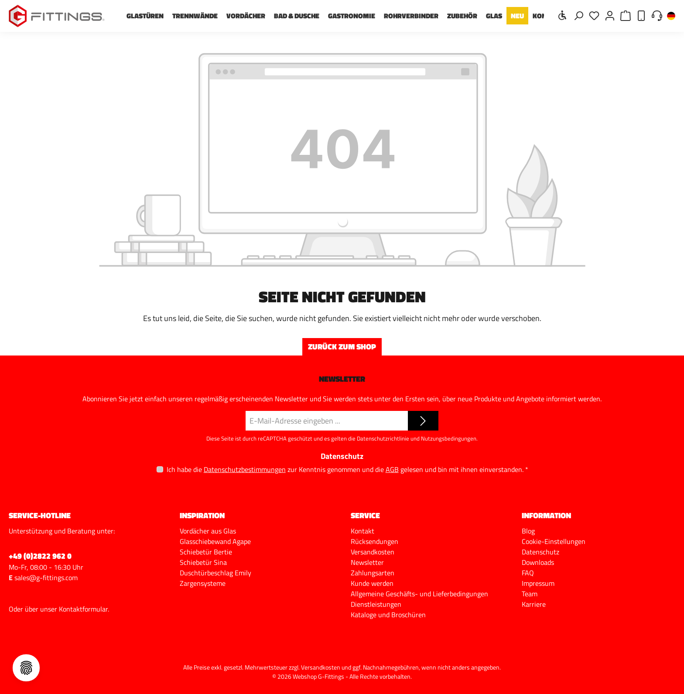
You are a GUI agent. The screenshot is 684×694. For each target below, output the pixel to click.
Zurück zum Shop (342, 346)
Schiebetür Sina (203, 562)
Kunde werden (372, 583)
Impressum (538, 583)
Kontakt (362, 531)
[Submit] (423, 421)
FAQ (528, 573)
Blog (528, 531)
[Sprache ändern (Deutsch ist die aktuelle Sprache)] (671, 16)
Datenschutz (540, 552)
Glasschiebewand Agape (215, 541)
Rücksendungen (374, 541)
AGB (392, 470)
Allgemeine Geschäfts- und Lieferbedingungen (419, 593)
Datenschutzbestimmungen (245, 470)
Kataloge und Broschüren (388, 614)
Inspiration (202, 515)
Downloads (538, 562)
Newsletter (367, 562)
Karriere (534, 604)
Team (529, 593)
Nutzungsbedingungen (448, 438)
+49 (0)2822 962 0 (40, 556)
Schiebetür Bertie (206, 552)
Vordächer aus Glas (208, 531)
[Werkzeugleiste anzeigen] (562, 15)
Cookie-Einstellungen (553, 541)
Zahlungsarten (372, 573)
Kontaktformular (83, 609)
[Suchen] (578, 15)
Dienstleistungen (376, 604)
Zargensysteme (203, 583)
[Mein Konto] (610, 15)
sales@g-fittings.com (46, 577)
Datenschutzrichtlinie (383, 438)
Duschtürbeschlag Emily (215, 573)
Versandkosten (372, 552)
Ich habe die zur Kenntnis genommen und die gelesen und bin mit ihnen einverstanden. (347, 469)
